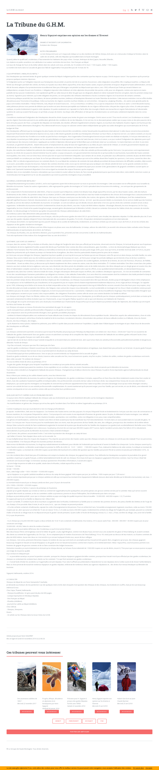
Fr (128, 10)
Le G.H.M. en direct (15, 10)
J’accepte (149, 768)
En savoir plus (27, 711)
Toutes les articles (79, 732)
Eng (124, 10)
